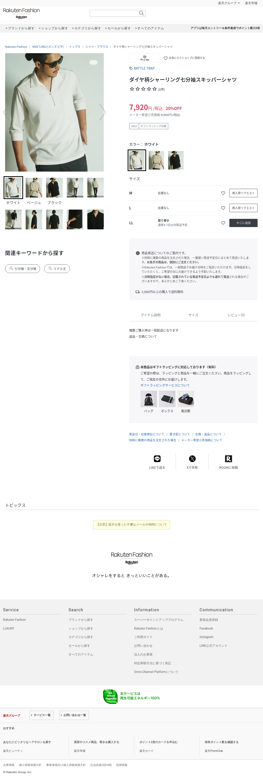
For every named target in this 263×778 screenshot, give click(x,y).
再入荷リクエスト (243, 193)
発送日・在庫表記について (146, 434)
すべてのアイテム (81, 654)
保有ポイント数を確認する (222, 742)
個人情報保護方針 (30, 765)
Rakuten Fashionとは (148, 628)
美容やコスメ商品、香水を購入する (96, 742)
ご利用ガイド (143, 637)
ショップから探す (81, 628)
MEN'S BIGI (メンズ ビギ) (48, 47)
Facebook (206, 628)
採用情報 (121, 765)
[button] (6, 112)
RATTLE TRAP (144, 68)
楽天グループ (227, 3)
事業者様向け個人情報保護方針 (66, 765)
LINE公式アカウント (214, 646)
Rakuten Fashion (43, 13)
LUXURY (8, 628)
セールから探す (79, 646)
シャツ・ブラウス (97, 47)
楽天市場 (251, 3)
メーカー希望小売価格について (201, 440)
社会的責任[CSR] (100, 765)
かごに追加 (244, 223)
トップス (74, 47)
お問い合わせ (143, 646)
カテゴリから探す (81, 637)
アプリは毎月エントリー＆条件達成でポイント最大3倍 (225, 28)
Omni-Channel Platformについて (156, 672)
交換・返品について (208, 434)
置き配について (180, 434)
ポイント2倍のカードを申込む (158, 742)
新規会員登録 (209, 620)
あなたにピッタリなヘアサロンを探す (27, 742)
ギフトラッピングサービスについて (165, 385)
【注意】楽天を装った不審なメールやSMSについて (131, 524)
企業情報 (8, 765)
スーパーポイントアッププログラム (158, 620)
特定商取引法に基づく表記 (152, 663)
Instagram (206, 637)
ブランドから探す (81, 620)
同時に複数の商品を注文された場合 (152, 440)
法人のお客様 (143, 654)
